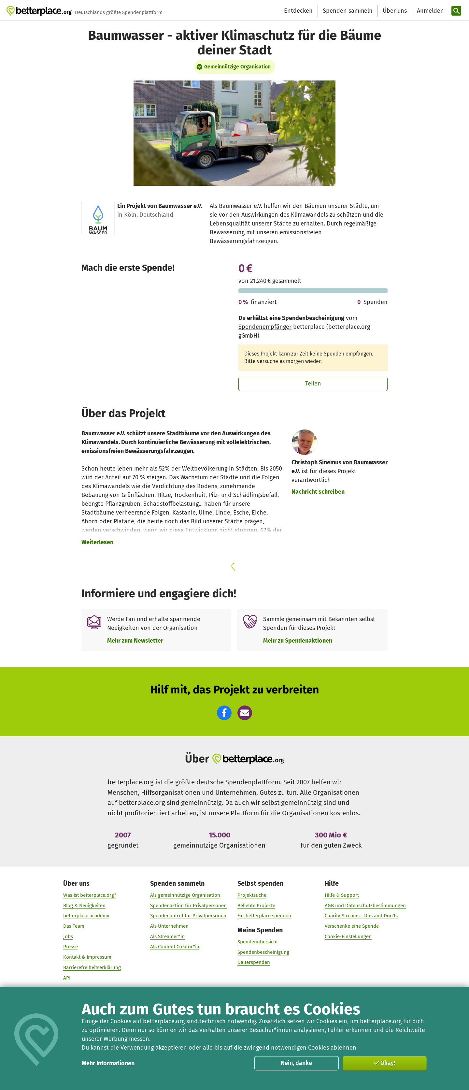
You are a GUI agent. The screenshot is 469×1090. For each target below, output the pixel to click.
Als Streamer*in (167, 936)
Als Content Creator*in (174, 947)
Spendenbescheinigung (263, 952)
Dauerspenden (253, 962)
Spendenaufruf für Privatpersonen (188, 916)
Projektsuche (251, 895)
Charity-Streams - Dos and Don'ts (361, 916)
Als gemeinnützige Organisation (185, 895)
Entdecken (298, 10)
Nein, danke (296, 1063)
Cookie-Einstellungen (348, 936)
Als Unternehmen (169, 926)
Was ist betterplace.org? (89, 895)
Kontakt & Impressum (87, 957)
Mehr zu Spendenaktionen (297, 640)
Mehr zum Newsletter (135, 640)
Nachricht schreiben (318, 491)
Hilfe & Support (342, 895)
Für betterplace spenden (264, 916)
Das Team (73, 926)
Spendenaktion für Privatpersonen (188, 905)
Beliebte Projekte (256, 905)
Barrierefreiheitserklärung (92, 967)
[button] (224, 712)
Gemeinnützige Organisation (237, 67)
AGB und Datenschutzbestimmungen (365, 905)
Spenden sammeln (348, 10)
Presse (70, 947)
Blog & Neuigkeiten (84, 905)
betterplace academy (86, 916)
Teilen (313, 383)
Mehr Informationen (108, 1063)
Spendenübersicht (257, 941)
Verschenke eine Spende (352, 926)
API (66, 978)
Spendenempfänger (264, 326)
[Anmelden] (429, 11)
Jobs (68, 936)
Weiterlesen (97, 542)
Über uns (395, 10)
